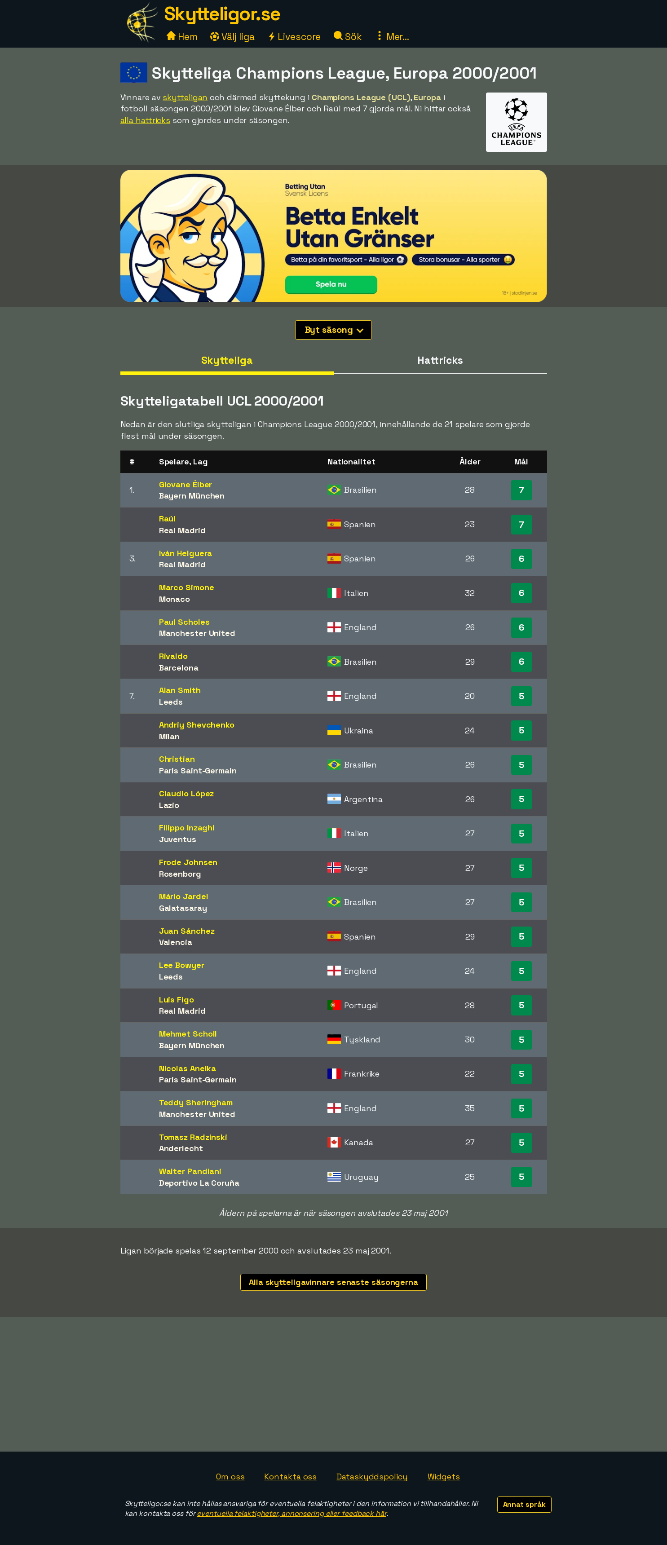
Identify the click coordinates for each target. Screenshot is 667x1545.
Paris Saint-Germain (198, 770)
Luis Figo (176, 999)
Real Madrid (182, 530)
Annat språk (524, 1504)
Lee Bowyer (181, 965)
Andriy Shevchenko (196, 725)
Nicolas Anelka (187, 1068)
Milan (169, 736)
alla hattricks (145, 120)
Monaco (174, 599)
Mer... (392, 37)
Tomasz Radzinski (193, 1137)
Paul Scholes (184, 622)
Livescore (294, 37)
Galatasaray (183, 908)
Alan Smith (180, 690)
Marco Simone (186, 587)
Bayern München (192, 495)
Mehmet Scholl (188, 1034)
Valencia (175, 942)
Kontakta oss (290, 1476)
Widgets (444, 1476)
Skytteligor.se (222, 14)
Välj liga (232, 37)
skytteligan (185, 97)
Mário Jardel (183, 896)
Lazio (169, 805)
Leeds (171, 702)
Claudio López (186, 793)
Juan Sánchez (187, 931)
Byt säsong (334, 329)
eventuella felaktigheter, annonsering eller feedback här (291, 1513)
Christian (177, 759)
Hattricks (440, 360)
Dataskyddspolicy (371, 1476)
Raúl (167, 518)
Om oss (230, 1476)
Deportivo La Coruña (199, 1183)
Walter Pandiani (190, 1171)
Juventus (177, 839)
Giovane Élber (185, 484)
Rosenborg (180, 874)
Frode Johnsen (188, 862)
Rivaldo (173, 656)
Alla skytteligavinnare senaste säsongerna (333, 1282)
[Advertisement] (333, 1384)
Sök (348, 37)
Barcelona (179, 667)
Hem (182, 37)
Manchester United (197, 633)
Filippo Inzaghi (187, 827)
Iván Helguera (185, 553)
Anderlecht (181, 1148)
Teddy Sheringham (196, 1102)
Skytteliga (227, 360)
